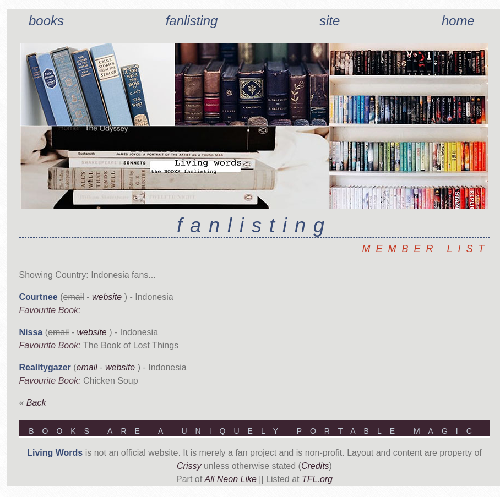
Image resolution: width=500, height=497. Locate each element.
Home (458, 20)
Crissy (189, 466)
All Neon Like (231, 479)
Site (329, 20)
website (107, 297)
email (87, 367)
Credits (315, 466)
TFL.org (317, 479)
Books (46, 20)
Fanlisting (192, 20)
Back (36, 402)
